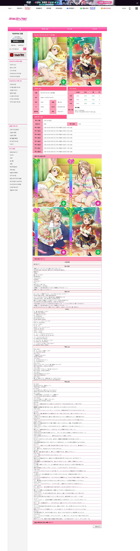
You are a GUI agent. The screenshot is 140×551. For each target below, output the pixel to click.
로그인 (124, 8)
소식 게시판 (13, 70)
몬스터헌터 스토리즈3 (16, 181)
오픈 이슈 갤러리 (14, 129)
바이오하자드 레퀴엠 (15, 184)
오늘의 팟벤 (13, 135)
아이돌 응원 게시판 (15, 87)
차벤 (11, 158)
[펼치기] (42, 259)
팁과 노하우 (13, 67)
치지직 (12, 155)
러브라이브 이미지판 (15, 73)
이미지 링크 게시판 (15, 102)
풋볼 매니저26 (14, 190)
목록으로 (97, 526)
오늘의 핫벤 (13, 132)
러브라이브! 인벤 (17, 33)
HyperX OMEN (14, 172)
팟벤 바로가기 (13, 152)
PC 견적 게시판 (14, 141)
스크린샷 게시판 (14, 96)
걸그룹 (12, 161)
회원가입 (13, 45)
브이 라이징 (13, 175)
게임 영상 (12, 169)
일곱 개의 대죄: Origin (15, 178)
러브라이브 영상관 (15, 76)
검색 (24, 49)
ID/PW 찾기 (21, 45)
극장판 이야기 (13, 90)
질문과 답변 (13, 93)
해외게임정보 (13, 166)
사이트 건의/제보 (14, 99)
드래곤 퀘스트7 (14, 187)
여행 (11, 163)
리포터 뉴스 (13, 64)
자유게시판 (13, 84)
